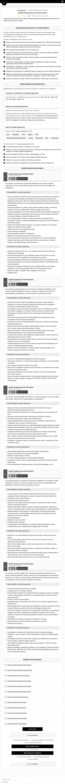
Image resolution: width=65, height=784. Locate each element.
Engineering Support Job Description (17, 713)
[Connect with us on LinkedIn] (7, 782)
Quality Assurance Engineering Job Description (19, 670)
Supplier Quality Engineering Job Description (19, 691)
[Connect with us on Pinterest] (4, 782)
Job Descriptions (21, 10)
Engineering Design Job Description (16, 707)
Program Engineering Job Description (17, 718)
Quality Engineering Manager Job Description (19, 681)
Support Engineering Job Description (17, 723)
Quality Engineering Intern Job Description (18, 675)
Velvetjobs (4, 3)
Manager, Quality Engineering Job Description (19, 665)
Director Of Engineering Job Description (17, 697)
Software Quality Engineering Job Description (19, 686)
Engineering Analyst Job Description (16, 702)
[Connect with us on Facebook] (2, 782)
